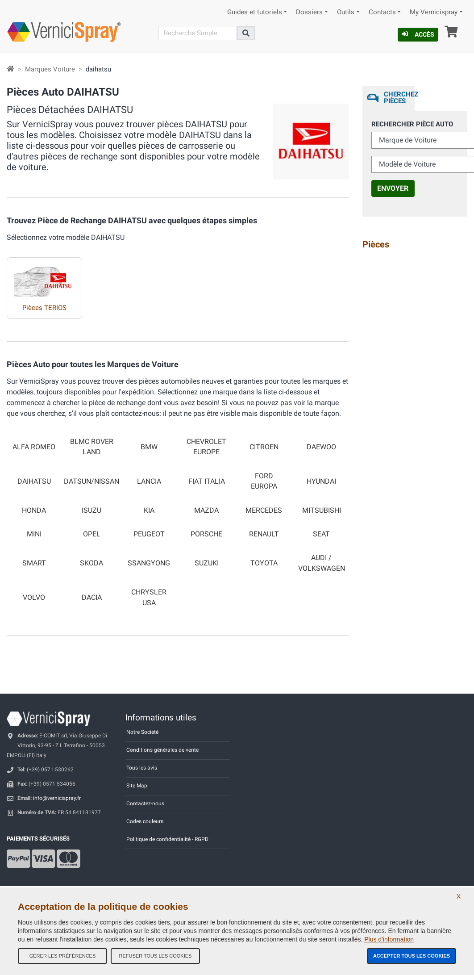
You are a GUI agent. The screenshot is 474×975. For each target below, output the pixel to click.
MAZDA (206, 510)
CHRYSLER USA (148, 597)
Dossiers (309, 12)
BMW (149, 447)
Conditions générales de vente (162, 750)
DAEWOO (321, 447)
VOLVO (34, 598)
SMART (34, 563)
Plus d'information (389, 939)
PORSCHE (206, 534)
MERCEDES (263, 510)
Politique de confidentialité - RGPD (167, 839)
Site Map (136, 786)
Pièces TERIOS (44, 308)
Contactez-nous (145, 803)
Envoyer (392, 188)
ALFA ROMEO (33, 447)
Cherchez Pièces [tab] (399, 97)
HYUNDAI (321, 481)
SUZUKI (207, 563)
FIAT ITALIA (206, 481)
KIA (149, 510)
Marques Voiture (50, 69)
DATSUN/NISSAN (91, 481)
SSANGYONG (149, 563)
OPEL (91, 534)
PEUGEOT (149, 534)
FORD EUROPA (264, 481)
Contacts (382, 12)
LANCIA (149, 481)
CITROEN (264, 447)
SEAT (321, 534)
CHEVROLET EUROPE (206, 447)
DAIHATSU (34, 481)
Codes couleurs (144, 821)
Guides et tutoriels (254, 12)
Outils (345, 12)
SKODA (91, 563)
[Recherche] (197, 33)
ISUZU (91, 510)
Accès (418, 34)
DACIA (92, 598)
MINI (34, 534)
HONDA (34, 510)
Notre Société (142, 732)
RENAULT (264, 534)
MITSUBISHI (321, 510)
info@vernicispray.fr (57, 798)
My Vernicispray (433, 12)
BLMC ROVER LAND (91, 447)
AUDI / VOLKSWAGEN (321, 563)
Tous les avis (141, 768)
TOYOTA (264, 563)
